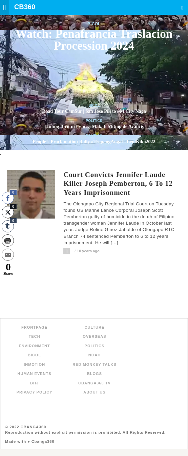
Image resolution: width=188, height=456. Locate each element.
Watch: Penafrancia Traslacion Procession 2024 (94, 39)
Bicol (94, 24)
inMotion (34, 364)
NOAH (94, 355)
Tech (34, 336)
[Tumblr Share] (8, 226)
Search (182, 7)
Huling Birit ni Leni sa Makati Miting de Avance (94, 126)
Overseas (94, 336)
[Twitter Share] (8, 212)
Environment (34, 346)
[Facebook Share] (8, 198)
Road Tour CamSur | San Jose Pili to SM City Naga (94, 111)
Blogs (94, 374)
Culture (95, 327)
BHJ (34, 383)
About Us (94, 392)
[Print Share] (8, 240)
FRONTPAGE (34, 327)
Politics (94, 121)
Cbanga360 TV (94, 383)
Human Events (34, 374)
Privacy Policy (35, 392)
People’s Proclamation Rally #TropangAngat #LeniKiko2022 (94, 141)
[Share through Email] (8, 255)
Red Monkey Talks (94, 364)
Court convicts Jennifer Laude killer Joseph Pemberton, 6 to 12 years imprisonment (117, 184)
